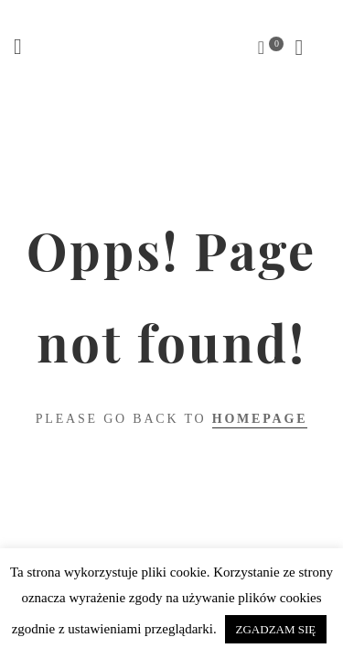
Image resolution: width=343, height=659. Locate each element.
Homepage (260, 419)
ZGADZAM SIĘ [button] (276, 629)
